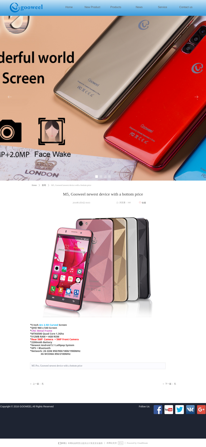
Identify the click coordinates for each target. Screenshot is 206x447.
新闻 (44, 185)
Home (34, 185)
